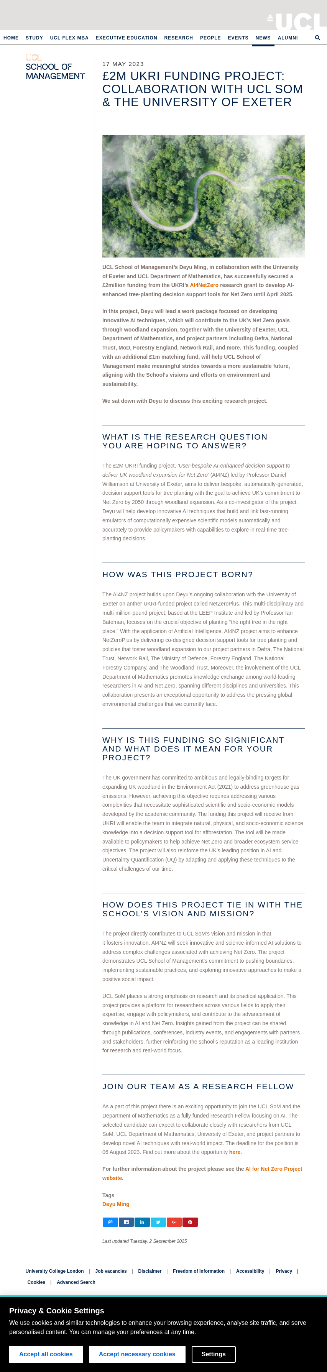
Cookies (37, 1282)
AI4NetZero (204, 285)
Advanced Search (76, 1282)
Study (34, 38)
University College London (301, 21)
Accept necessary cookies (137, 1354)
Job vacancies (111, 1271)
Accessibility (250, 1271)
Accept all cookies (46, 1354)
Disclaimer (150, 1271)
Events (238, 38)
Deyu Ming (116, 1204)
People (210, 38)
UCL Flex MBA (69, 38)
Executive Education (127, 38)
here (235, 1152)
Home (11, 38)
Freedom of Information (199, 1271)
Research (178, 38)
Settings (214, 1354)
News (263, 38)
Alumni (288, 38)
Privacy (284, 1271)
